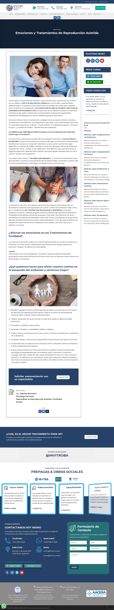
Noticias (57, 29)
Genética (44, 14)
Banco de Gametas (57, 14)
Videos (83, 14)
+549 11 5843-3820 (43, 9)
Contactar (63, 377)
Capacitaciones (72, 14)
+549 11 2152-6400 (61, 9)
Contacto (97, 14)
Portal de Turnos (103, 1)
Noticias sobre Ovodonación (96, 215)
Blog (90, 14)
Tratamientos (33, 14)
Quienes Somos (20, 14)
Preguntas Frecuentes (91, 1)
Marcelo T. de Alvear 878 (82, 9)
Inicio (11, 14)
